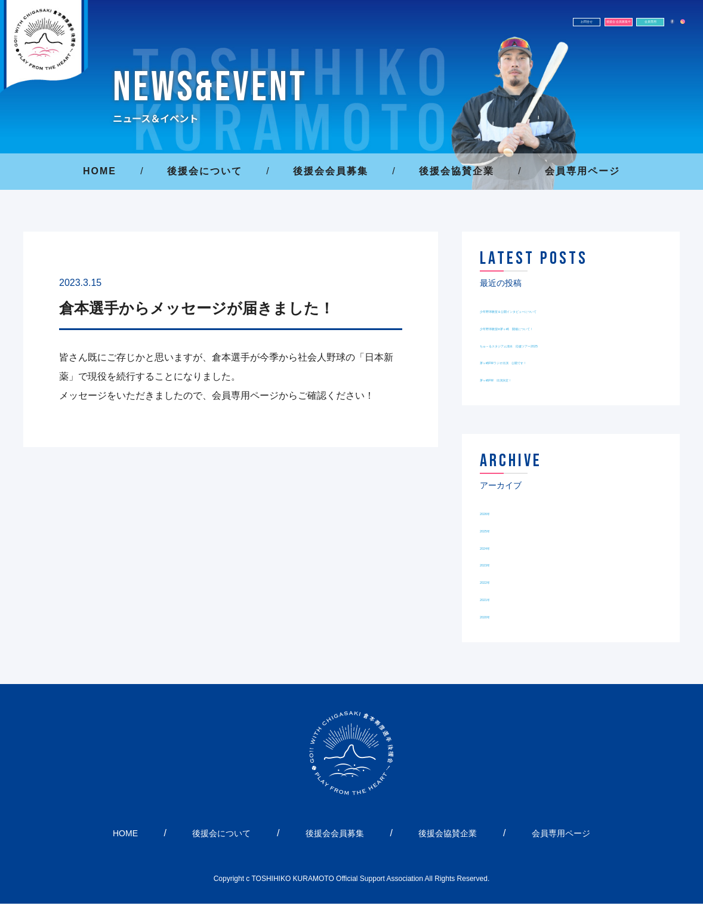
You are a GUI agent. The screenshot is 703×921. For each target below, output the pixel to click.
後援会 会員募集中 (475, 28)
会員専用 (570, 28)
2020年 (495, 632)
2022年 (495, 598)
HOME (99, 171)
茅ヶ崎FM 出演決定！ (529, 395)
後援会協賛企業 (456, 171)
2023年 (495, 580)
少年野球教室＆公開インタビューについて (570, 309)
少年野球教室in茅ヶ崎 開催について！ (564, 327)
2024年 (495, 563)
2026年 (495, 529)
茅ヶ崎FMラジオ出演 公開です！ (553, 378)
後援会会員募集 (330, 171)
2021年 (495, 615)
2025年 (495, 546)
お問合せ (379, 28)
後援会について (204, 171)
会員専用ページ (582, 171)
